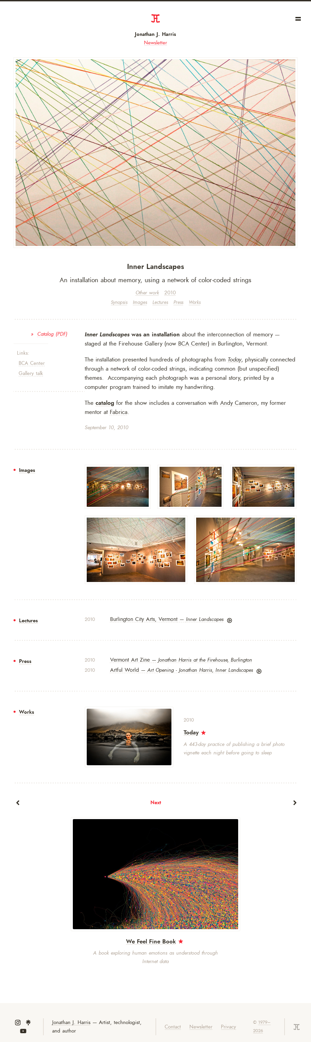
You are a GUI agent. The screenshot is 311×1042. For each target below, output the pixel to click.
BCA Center (32, 363)
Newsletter (155, 42)
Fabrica (118, 412)
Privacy (228, 1026)
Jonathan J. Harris (155, 34)
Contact (173, 1026)
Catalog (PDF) (52, 334)
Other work (147, 292)
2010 (170, 292)
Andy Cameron (238, 403)
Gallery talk (31, 373)
